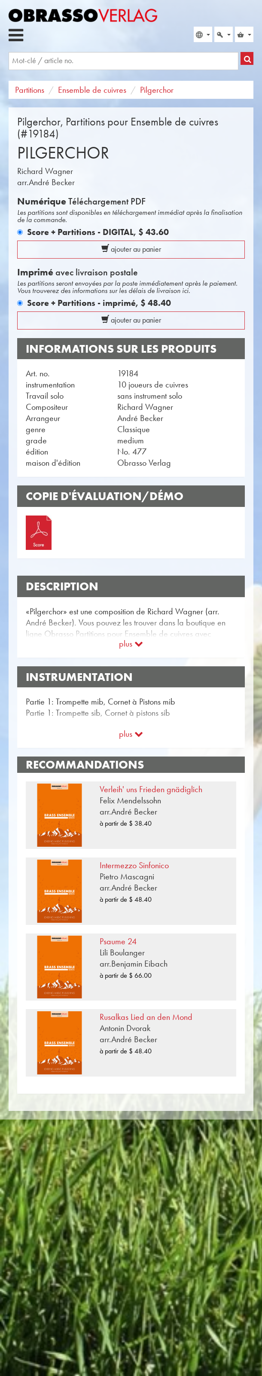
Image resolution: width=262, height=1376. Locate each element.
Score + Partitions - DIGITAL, (98, 232)
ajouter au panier (131, 249)
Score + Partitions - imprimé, (99, 303)
